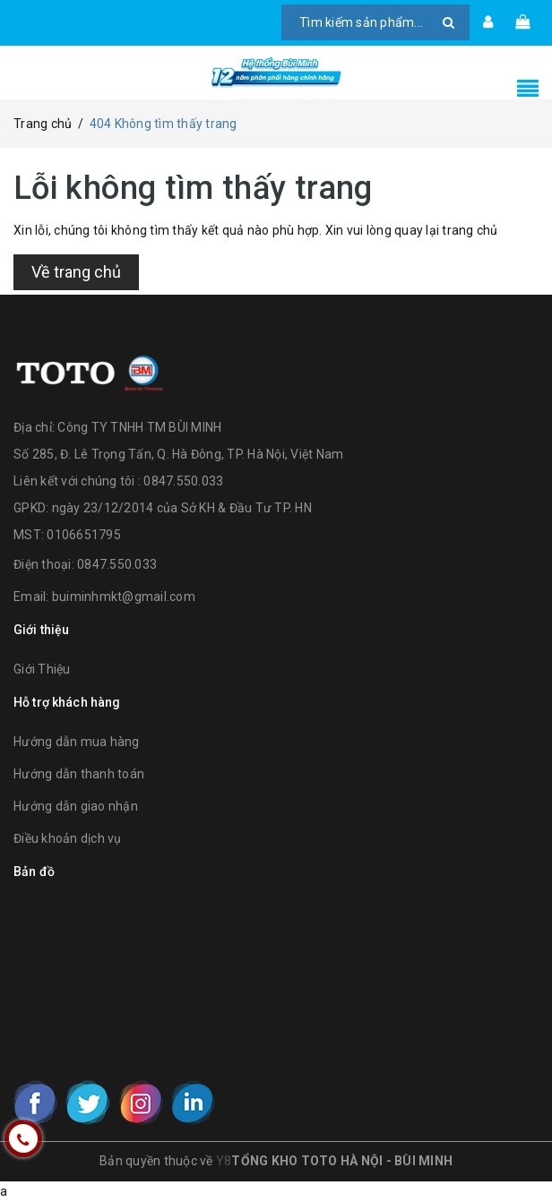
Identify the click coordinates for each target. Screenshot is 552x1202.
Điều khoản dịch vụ (67, 838)
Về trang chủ (76, 271)
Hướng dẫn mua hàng (76, 741)
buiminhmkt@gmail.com (123, 596)
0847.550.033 (117, 564)
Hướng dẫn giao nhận (75, 806)
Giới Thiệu (42, 669)
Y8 (224, 1161)
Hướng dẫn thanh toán (78, 774)
